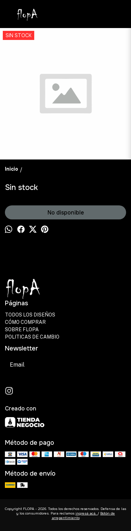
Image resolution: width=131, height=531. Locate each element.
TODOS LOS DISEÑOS (30, 315)
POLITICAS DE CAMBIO (32, 337)
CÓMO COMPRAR (25, 322)
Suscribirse (88, 365)
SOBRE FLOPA (22, 329)
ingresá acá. (86, 513)
